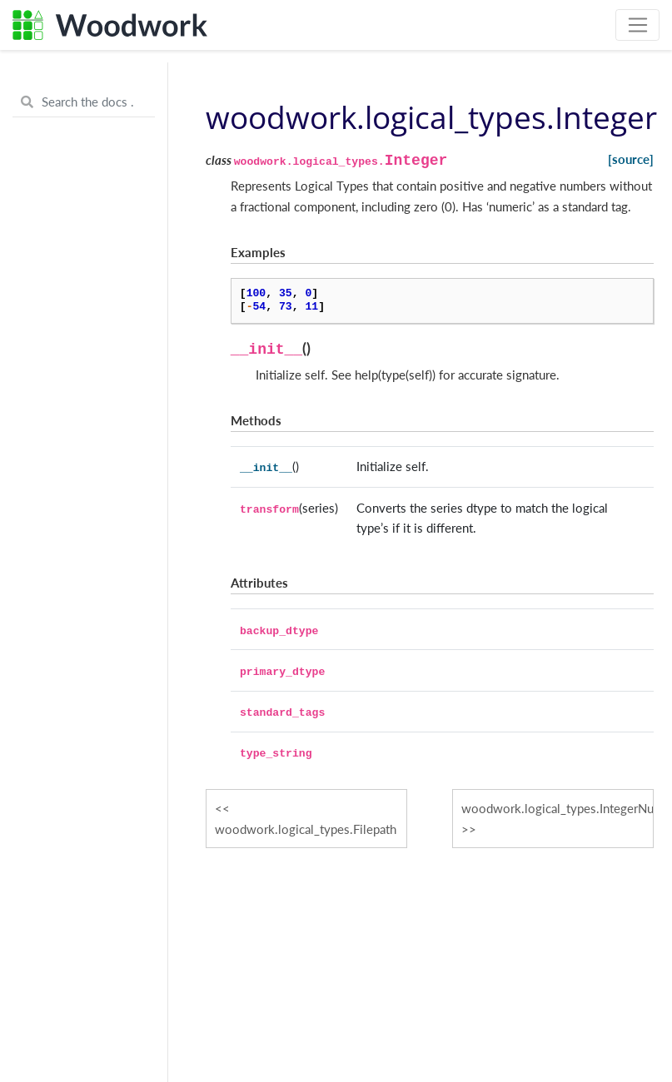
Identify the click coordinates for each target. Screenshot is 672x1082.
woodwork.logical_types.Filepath (305, 828)
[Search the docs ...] (83, 102)
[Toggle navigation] (637, 25)
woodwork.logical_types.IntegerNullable (557, 808)
